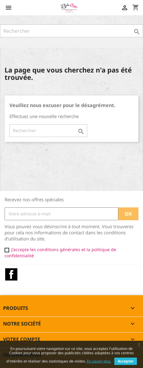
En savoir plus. (99, 361)
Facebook (11, 274)
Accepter (126, 361)
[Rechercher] (71, 30)
